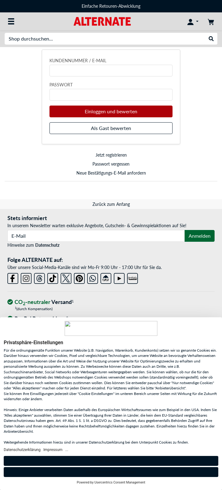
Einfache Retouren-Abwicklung (111, 6)
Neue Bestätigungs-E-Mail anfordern (111, 173)
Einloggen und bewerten (111, 111)
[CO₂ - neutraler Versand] (40, 302)
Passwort (61, 84)
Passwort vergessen (111, 164)
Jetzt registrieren (111, 155)
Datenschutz (47, 245)
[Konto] (192, 21)
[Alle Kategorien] (11, 21)
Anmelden (200, 236)
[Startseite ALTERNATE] (102, 21)
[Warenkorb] (210, 21)
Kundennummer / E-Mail (77, 60)
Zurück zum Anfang (111, 204)
